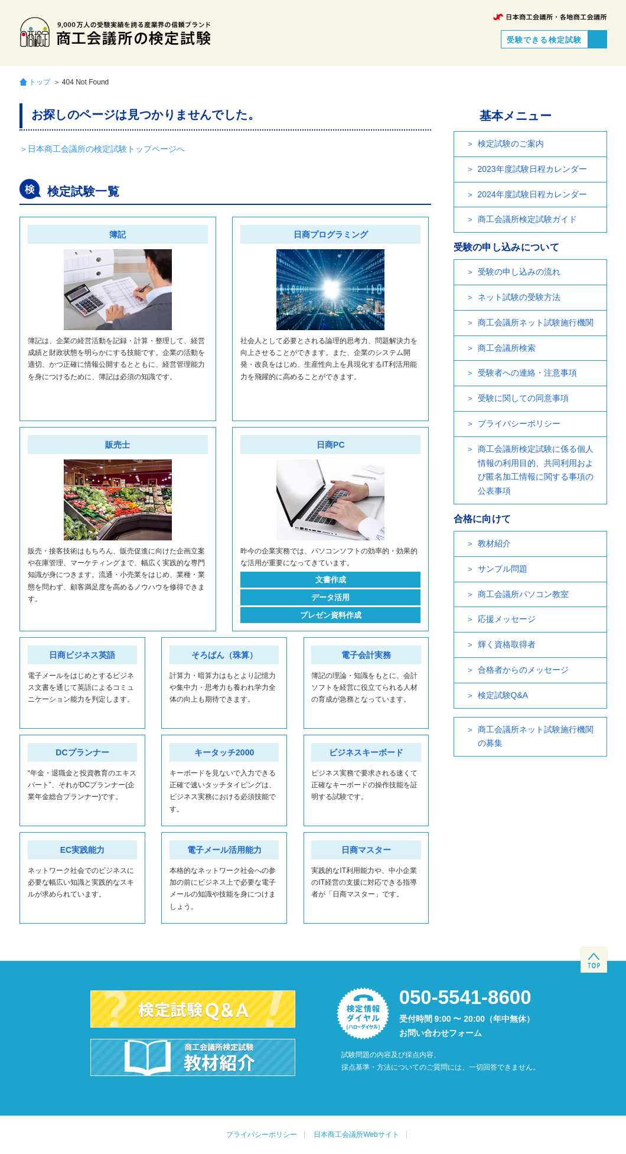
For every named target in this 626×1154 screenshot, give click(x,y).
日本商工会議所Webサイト (356, 1134)
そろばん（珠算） (224, 655)
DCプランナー (82, 752)
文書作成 (330, 579)
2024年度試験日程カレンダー (532, 194)
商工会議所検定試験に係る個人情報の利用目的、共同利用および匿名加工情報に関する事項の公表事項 (536, 469)
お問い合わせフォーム (440, 1033)
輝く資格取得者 (507, 644)
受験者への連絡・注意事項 (527, 372)
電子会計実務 (366, 655)
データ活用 (330, 597)
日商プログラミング (331, 234)
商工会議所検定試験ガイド (527, 219)
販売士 (117, 444)
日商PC (330, 444)
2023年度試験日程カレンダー (532, 169)
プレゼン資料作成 (330, 615)
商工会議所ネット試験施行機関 (536, 322)
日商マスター (366, 850)
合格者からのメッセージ (523, 669)
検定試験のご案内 (511, 143)
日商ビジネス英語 (82, 655)
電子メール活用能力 (224, 850)
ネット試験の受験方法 (519, 297)
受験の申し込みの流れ (519, 271)
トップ (39, 82)
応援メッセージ (507, 619)
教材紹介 (494, 543)
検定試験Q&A (503, 695)
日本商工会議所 (550, 17)
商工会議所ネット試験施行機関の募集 (536, 736)
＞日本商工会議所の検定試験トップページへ (102, 149)
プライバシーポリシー (519, 423)
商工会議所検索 (507, 348)
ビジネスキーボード (366, 752)
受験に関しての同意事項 (523, 398)
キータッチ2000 (224, 752)
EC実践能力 (82, 850)
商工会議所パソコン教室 (523, 594)
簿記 (117, 234)
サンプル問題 (502, 568)
